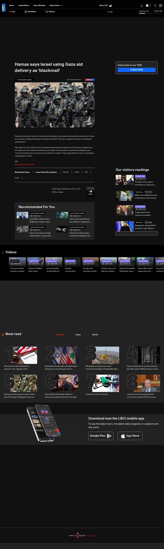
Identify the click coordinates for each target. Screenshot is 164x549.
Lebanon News (140, 176)
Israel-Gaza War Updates (37, 213)
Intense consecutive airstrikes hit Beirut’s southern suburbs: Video (72, 270)
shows (50, 11)
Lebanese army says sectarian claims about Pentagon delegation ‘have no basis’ (19, 395)
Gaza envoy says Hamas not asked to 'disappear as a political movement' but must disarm (80, 220)
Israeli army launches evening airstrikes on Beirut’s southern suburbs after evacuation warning (90, 270)
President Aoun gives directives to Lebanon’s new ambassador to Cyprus (144, 183)
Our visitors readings (132, 170)
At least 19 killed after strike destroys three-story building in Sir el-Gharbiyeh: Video (35, 270)
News (11, 5)
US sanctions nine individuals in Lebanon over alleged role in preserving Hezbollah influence (17, 367)
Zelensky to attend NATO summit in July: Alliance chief (145, 227)
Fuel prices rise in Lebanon (97, 393)
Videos (11, 252)
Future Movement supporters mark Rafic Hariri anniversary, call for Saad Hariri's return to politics (145, 270)
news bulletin (39, 5)
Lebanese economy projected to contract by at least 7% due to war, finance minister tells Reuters (141, 395)
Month (94, 334)
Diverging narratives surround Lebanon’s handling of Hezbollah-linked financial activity (102, 367)
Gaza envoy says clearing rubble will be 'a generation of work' (40, 234)
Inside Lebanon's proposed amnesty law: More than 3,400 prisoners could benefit (142, 367)
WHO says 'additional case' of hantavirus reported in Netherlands (146, 196)
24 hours (59, 334)
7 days (77, 334)
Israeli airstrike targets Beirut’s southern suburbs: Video (54, 270)
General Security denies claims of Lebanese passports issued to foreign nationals (60, 395)
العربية (109, 12)
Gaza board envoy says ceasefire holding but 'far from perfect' (79, 234)
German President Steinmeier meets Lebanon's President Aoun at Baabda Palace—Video (127, 270)
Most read (13, 333)
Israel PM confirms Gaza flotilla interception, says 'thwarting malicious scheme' (39, 220)
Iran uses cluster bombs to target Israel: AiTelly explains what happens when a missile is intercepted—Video (17, 270)
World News (139, 192)
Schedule (30, 11)
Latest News (24, 5)
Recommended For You (37, 207)
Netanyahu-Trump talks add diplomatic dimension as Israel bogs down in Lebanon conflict (61, 367)
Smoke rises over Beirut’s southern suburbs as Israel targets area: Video (108, 270)
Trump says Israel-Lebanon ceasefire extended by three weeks (145, 214)
